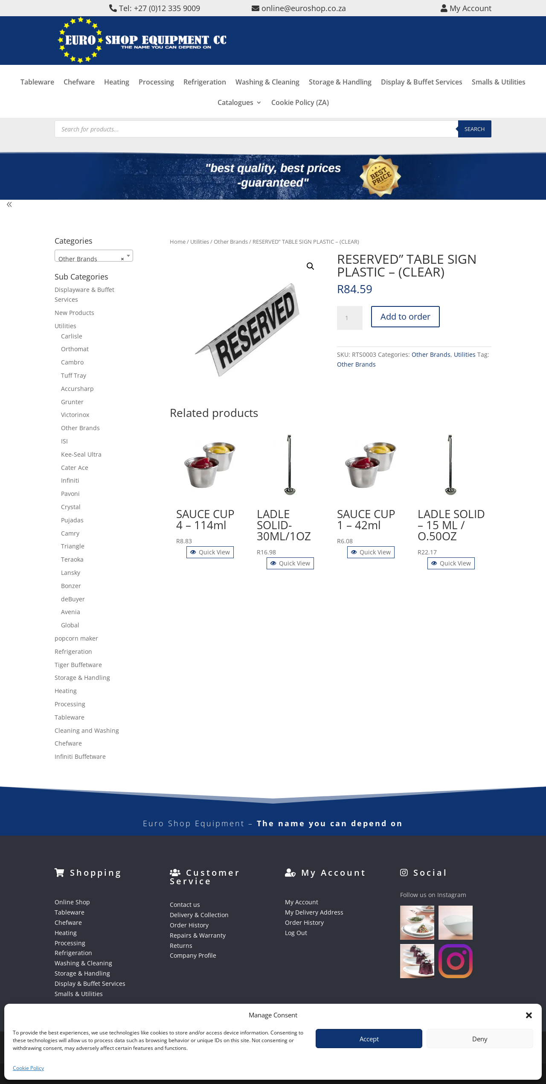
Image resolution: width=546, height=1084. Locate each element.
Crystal (71, 507)
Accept (369, 1038)
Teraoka (72, 559)
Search (475, 129)
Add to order (405, 316)
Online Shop (72, 902)
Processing (156, 101)
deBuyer (73, 599)
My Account (301, 902)
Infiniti (70, 480)
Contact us (185, 904)
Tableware (37, 101)
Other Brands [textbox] (91, 259)
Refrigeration (204, 101)
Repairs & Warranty (198, 935)
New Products (74, 313)
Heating (116, 101)
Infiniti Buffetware (80, 756)
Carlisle (71, 336)
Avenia (70, 612)
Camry (70, 533)
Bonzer (71, 586)
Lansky (70, 572)
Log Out (296, 933)
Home (178, 241)
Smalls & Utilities (499, 101)
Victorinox (75, 415)
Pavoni (70, 494)
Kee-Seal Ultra (81, 454)
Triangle (72, 546)
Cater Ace (74, 467)
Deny (480, 1038)
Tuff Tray (73, 375)
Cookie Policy (28, 1068)
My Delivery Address (314, 912)
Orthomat (75, 349)
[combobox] (94, 256)
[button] (529, 1015)
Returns (181, 945)
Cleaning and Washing (87, 730)
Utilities (199, 241)
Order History (189, 925)
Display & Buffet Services (421, 101)
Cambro (72, 362)
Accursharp (77, 389)
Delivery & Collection (199, 915)
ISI (64, 441)
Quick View (210, 552)
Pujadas (72, 520)
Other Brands (231, 241)
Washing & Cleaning (267, 101)
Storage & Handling (340, 101)
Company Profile (193, 955)
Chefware (79, 101)
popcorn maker (76, 638)
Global (70, 625)
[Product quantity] (350, 318)
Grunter (72, 402)
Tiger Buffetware (78, 665)
